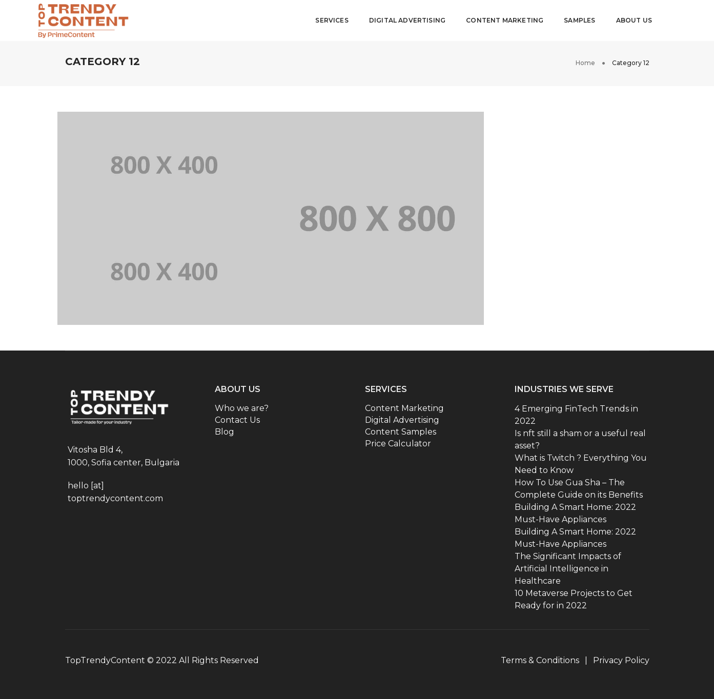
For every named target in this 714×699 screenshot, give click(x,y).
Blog (224, 432)
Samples (579, 20)
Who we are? (242, 408)
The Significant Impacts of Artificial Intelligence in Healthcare (568, 568)
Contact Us (237, 420)
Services (331, 20)
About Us (634, 20)
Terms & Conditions (540, 660)
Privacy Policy (621, 660)
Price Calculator (398, 443)
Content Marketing (504, 20)
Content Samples (400, 432)
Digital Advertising (407, 20)
